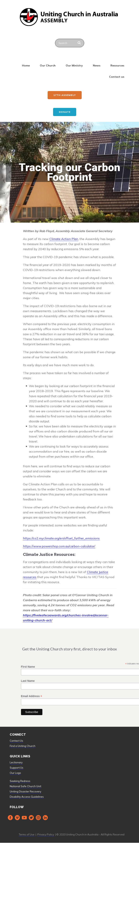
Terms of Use (26, 834)
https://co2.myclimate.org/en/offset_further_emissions (61, 538)
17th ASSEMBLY (64, 95)
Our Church (48, 65)
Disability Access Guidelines (27, 796)
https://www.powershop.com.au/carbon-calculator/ (59, 546)
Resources (117, 65)
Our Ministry (74, 65)
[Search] (79, 43)
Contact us (116, 76)
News (96, 65)
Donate (64, 111)
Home (26, 65)
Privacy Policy (45, 834)
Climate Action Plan (63, 239)
